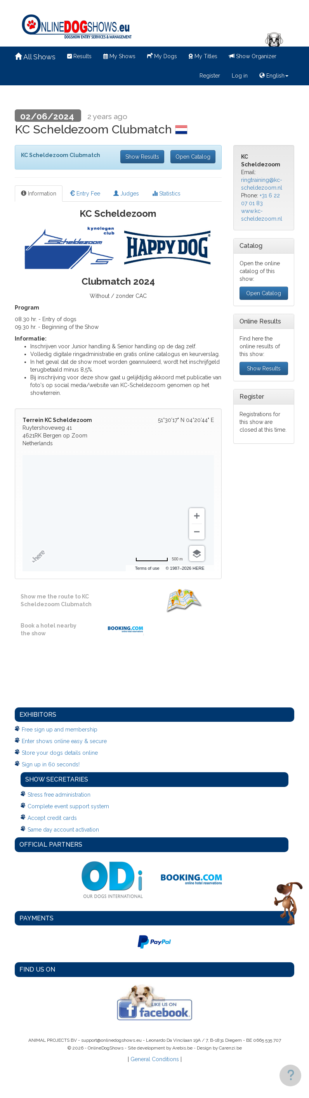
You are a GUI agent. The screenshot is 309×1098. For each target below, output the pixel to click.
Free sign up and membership (59, 729)
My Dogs (162, 55)
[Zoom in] (197, 516)
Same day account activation (63, 830)
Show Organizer (252, 56)
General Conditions (154, 1059)
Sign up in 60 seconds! (51, 764)
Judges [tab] (126, 193)
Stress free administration (59, 795)
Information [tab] (38, 193)
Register (210, 76)
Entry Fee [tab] (84, 193)
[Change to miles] (159, 559)
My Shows (119, 56)
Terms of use (147, 568)
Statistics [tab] (166, 193)
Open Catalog (192, 157)
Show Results (142, 157)
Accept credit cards (52, 818)
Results (79, 56)
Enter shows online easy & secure (64, 741)
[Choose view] (197, 553)
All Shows (35, 57)
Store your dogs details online (60, 753)
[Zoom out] (197, 531)
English (273, 76)
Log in (240, 76)
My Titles (203, 56)
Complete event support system (68, 806)
